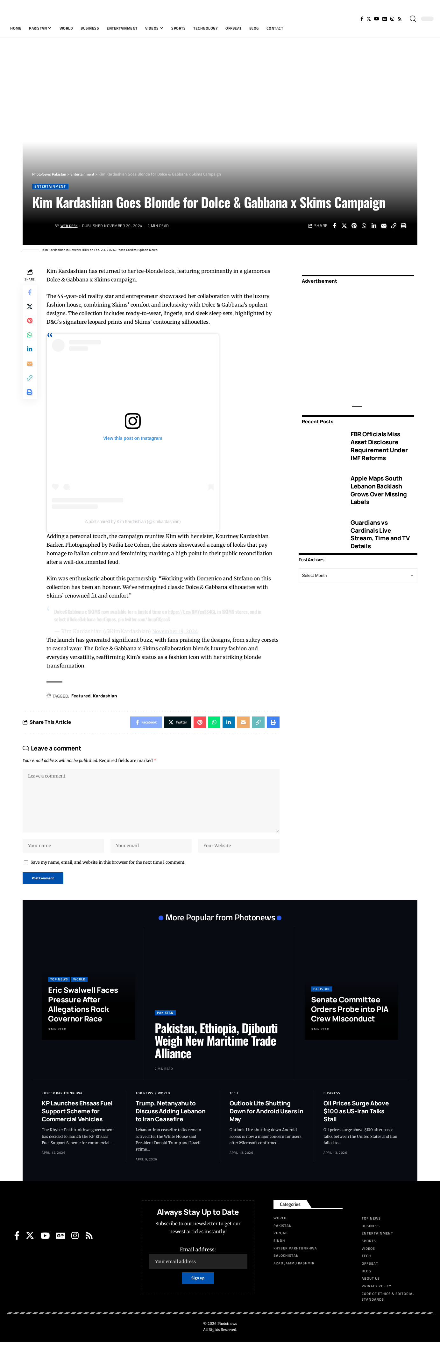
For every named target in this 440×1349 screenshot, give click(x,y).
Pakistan (165, 1019)
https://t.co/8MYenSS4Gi (193, 612)
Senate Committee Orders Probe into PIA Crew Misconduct (349, 1016)
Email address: (198, 1264)
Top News (59, 986)
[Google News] (385, 18)
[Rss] (399, 18)
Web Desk (70, 226)
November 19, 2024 (177, 631)
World (79, 986)
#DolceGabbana (83, 619)
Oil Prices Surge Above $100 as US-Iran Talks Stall (356, 1118)
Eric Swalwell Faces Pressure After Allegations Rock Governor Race (83, 1011)
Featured (82, 696)
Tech (234, 1100)
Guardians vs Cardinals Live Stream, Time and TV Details (380, 530)
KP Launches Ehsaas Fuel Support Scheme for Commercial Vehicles (77, 1118)
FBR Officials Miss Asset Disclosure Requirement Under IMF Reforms (379, 442)
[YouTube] (377, 18)
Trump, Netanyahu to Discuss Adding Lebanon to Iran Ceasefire (170, 1118)
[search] (413, 18)
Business (331, 1100)
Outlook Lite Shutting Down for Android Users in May (266, 1118)
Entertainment (51, 186)
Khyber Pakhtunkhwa (62, 1100)
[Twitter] (369, 18)
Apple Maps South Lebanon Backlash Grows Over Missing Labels (379, 486)
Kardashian (107, 696)
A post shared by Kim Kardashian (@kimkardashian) (134, 521)
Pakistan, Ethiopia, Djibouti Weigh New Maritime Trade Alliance (216, 1047)
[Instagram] (392, 18)
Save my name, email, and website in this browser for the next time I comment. (108, 868)
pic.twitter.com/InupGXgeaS (147, 619)
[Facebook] (362, 18)
